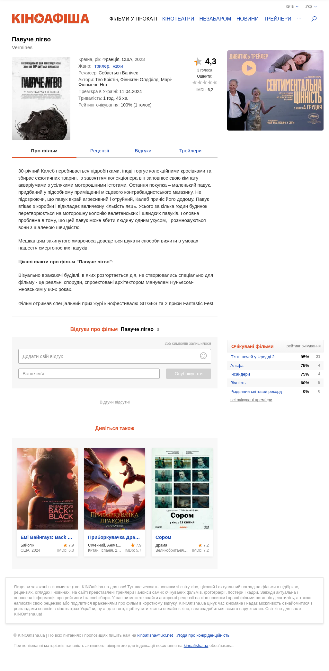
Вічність (238, 382)
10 (214, 82)
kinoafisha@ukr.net (155, 635)
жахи (118, 66)
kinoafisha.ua (196, 645)
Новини (247, 18)
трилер (101, 66)
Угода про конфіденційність (202, 635)
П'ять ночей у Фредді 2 (252, 356)
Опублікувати (189, 373)
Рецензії (99, 150)
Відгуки (143, 150)
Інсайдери (240, 374)
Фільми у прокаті (133, 18)
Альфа (237, 365)
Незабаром (215, 18)
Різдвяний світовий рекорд (256, 391)
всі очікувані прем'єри (251, 399)
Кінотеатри (178, 18)
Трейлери (277, 18)
